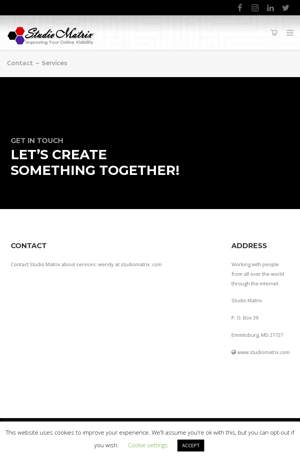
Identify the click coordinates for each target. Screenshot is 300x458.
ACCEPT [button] (191, 445)
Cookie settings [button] (148, 445)
